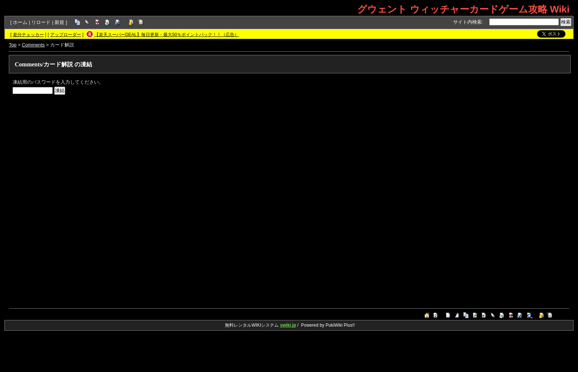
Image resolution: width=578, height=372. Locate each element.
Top (13, 45)
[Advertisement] (234, 150)
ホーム (20, 22)
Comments (33, 45)
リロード (41, 22)
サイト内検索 (467, 22)
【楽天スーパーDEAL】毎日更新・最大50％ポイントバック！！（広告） (166, 34)
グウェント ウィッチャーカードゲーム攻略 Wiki (463, 9)
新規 (59, 22)
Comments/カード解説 (44, 64)
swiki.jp (288, 325)
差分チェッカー (28, 34)
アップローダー (65, 34)
